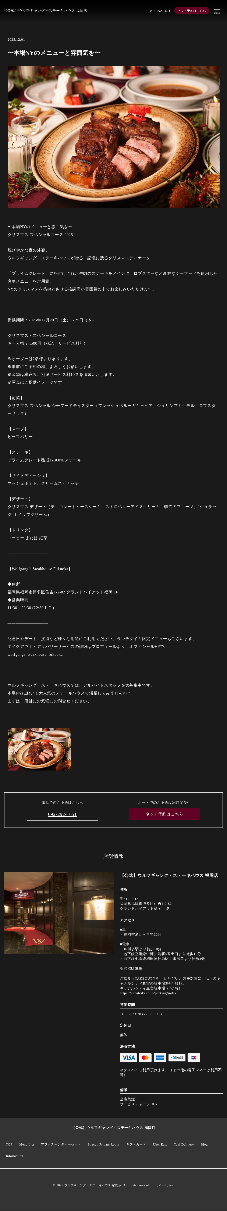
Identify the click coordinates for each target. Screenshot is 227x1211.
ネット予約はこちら (191, 11)
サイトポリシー (165, 1185)
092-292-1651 (158, 11)
